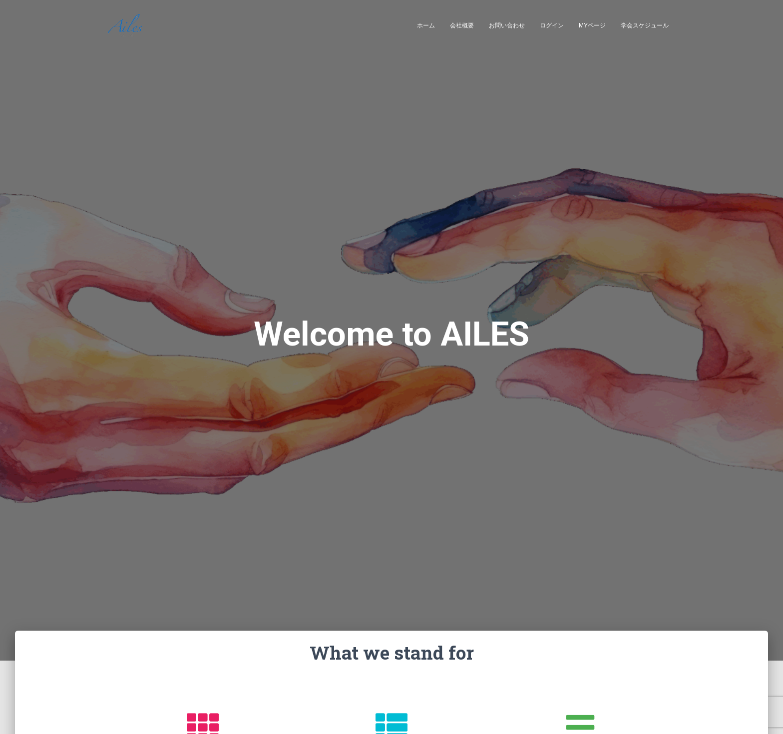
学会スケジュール (645, 25)
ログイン (552, 25)
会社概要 (462, 25)
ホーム (426, 25)
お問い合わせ (507, 25)
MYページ (592, 25)
